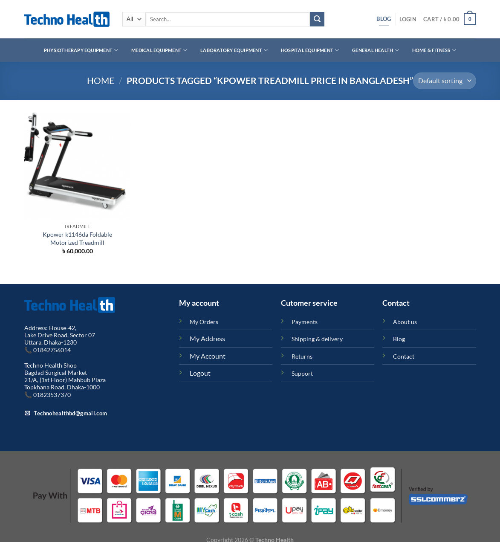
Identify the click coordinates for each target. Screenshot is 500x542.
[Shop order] (444, 80)
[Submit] (317, 19)
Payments (305, 321)
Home (100, 80)
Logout (200, 373)
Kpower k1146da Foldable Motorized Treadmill (77, 238)
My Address (207, 338)
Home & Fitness (434, 50)
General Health (375, 50)
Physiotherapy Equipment (81, 50)
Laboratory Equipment (234, 50)
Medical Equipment (159, 50)
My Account (207, 356)
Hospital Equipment (310, 50)
